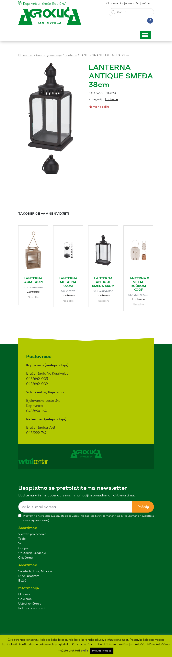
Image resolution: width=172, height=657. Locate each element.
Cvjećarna (25, 557)
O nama (112, 3)
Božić (22, 580)
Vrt (20, 543)
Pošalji (143, 506)
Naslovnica (25, 55)
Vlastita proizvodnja (32, 534)
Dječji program (28, 576)
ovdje (84, 650)
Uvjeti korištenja (29, 603)
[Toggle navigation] (145, 35)
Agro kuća (49, 18)
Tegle (22, 539)
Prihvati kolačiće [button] (101, 650)
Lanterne (71, 55)
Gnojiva (23, 548)
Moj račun (143, 3)
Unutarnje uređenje (49, 55)
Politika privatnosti (31, 608)
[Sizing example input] (75, 507)
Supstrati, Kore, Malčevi (35, 571)
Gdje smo (126, 3)
